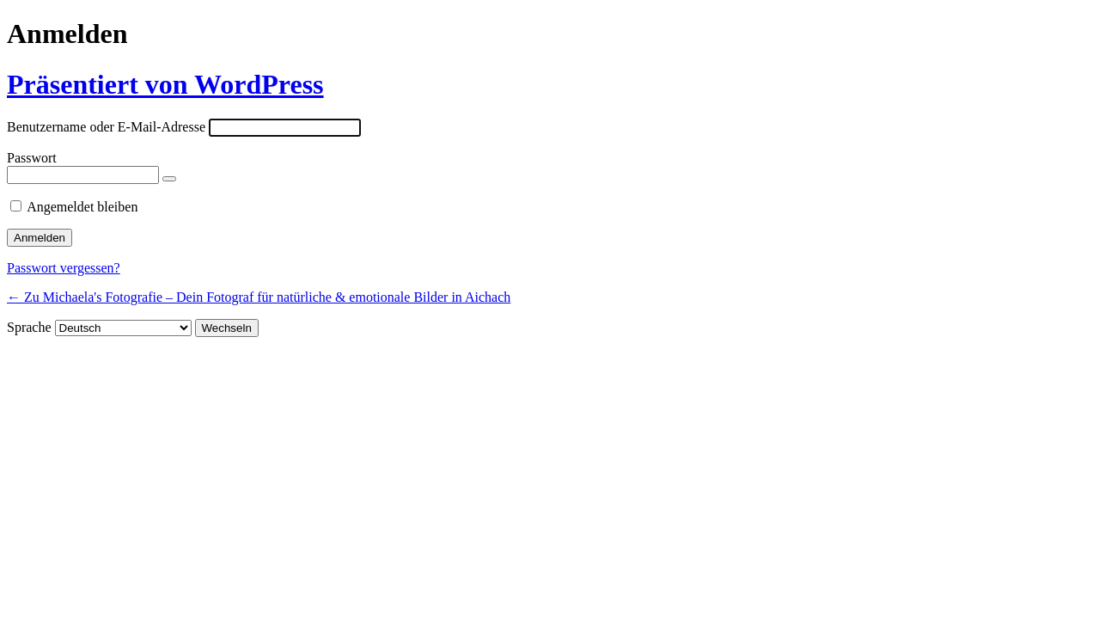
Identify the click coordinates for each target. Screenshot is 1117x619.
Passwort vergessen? (63, 267)
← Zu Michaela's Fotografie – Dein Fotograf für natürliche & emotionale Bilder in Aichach (258, 297)
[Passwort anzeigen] (169, 178)
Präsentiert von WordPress (165, 84)
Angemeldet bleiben (82, 206)
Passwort (32, 157)
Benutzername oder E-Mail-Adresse (106, 127)
